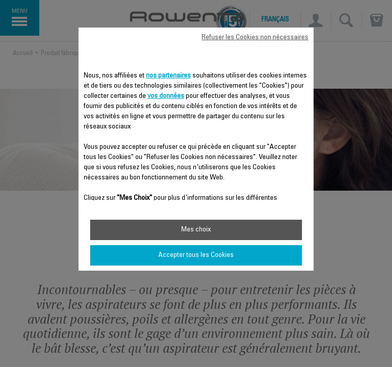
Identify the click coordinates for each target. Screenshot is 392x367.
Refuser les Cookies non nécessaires (255, 37)
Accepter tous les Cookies (196, 255)
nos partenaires (168, 76)
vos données (166, 96)
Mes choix (196, 229)
